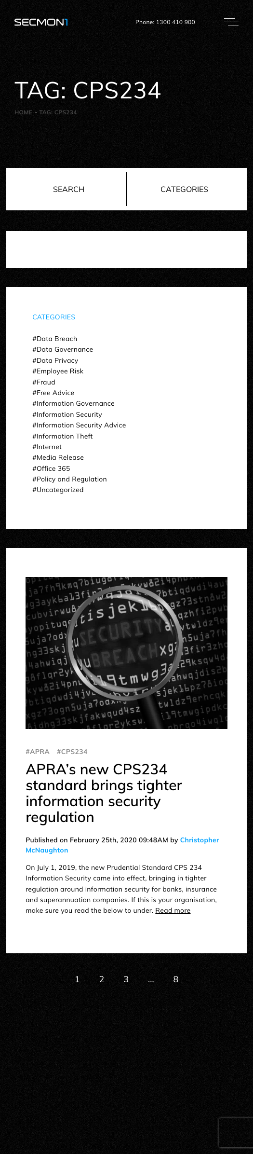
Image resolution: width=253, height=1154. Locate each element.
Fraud (46, 382)
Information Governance (76, 403)
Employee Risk (60, 371)
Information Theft (65, 436)
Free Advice (56, 392)
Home (23, 112)
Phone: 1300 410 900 (165, 22)
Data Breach (57, 338)
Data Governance (65, 349)
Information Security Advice (81, 425)
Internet (49, 446)
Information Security (69, 414)
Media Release (60, 457)
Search (68, 189)
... (151, 979)
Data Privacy (58, 360)
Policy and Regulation (72, 479)
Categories (184, 189)
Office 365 (53, 468)
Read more (172, 910)
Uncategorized (60, 489)
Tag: (58, 112)
